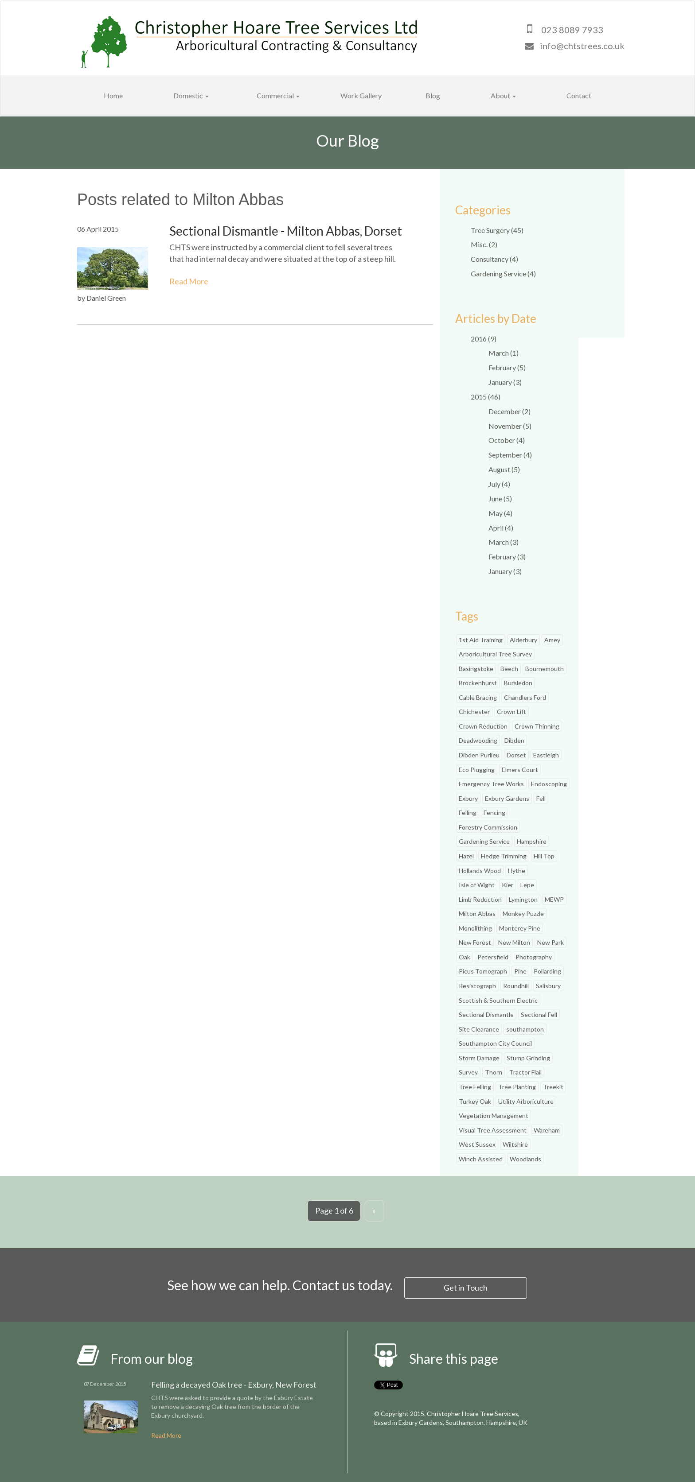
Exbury (468, 798)
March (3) (503, 542)
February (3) (507, 556)
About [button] (503, 95)
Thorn (493, 1072)
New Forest (475, 942)
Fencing (494, 812)
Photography (533, 957)
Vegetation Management (493, 1115)
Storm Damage (479, 1058)
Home (113, 95)
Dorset (516, 755)
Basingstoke (476, 668)
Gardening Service (484, 841)
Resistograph (477, 985)
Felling (467, 812)
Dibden (514, 740)
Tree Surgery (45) (497, 230)
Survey (468, 1072)
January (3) (505, 382)
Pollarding (547, 971)
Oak (464, 957)
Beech (509, 668)
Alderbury (523, 640)
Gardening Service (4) (503, 273)
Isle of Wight (477, 884)
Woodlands (525, 1159)
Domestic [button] (191, 95)
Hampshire (532, 841)
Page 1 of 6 (334, 1210)
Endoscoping (549, 784)
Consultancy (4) (494, 259)
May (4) (500, 513)
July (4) (499, 484)
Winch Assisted (481, 1159)
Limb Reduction (480, 899)
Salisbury (548, 985)
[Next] (374, 1211)
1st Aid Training (481, 640)
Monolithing (475, 928)
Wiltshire (515, 1144)
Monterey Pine (519, 928)
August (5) (504, 469)
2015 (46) (485, 396)
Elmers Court (520, 769)
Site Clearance (479, 1029)
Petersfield (492, 957)
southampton (525, 1029)
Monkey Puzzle (523, 913)
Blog (433, 95)
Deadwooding (478, 740)
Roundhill (516, 985)
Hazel (466, 856)
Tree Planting (517, 1086)
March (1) (503, 353)
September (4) (510, 454)
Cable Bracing (478, 697)
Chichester (474, 711)
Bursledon (518, 683)
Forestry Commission (488, 827)
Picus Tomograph (483, 971)
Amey (552, 640)
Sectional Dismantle (486, 1014)
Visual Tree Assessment (493, 1130)
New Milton (514, 942)
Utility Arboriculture (526, 1101)
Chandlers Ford (525, 697)
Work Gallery (361, 95)
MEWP (554, 899)
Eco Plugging (477, 769)
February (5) (507, 367)
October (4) (506, 440)
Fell (541, 798)
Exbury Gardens (507, 798)
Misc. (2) (484, 244)
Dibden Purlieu (479, 755)
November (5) (509, 426)
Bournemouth (544, 668)
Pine (520, 971)
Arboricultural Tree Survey (495, 654)
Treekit (553, 1086)
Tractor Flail (525, 1072)
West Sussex (477, 1144)
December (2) (509, 411)
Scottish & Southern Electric (498, 1000)
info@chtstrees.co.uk (582, 45)
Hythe (516, 870)
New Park (550, 942)
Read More (188, 281)
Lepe (527, 884)
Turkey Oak (475, 1101)
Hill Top (544, 856)
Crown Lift (511, 711)
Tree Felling (475, 1086)
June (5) (500, 498)
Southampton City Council (495, 1043)
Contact (578, 95)
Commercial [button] (278, 95)
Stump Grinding (528, 1058)
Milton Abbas (477, 913)
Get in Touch (466, 1287)
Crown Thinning (537, 726)
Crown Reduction (483, 726)
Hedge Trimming (504, 856)
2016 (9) (483, 338)
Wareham (547, 1130)
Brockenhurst (478, 683)
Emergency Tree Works (491, 784)
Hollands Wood (480, 870)
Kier (507, 884)
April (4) (500, 528)
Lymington (523, 899)
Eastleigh (546, 755)
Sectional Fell (539, 1014)
